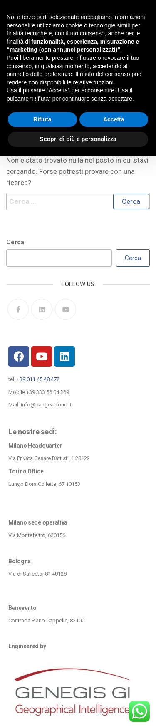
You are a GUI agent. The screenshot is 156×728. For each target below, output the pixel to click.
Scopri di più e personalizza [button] (78, 139)
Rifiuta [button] (42, 119)
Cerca (15, 242)
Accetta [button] (113, 119)
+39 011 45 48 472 (38, 379)
